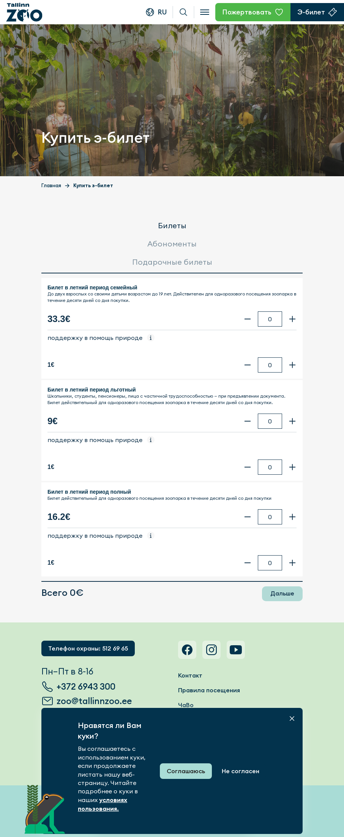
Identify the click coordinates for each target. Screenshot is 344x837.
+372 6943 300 (86, 686)
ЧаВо (186, 705)
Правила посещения (209, 690)
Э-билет (311, 12)
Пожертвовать (246, 12)
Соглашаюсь (186, 771)
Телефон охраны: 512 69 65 (88, 648)
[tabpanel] (172, 427)
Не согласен (240, 771)
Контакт (190, 675)
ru (162, 12)
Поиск (183, 12)
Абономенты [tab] (172, 243)
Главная (51, 185)
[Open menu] (204, 12)
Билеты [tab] (172, 225)
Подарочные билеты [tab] (172, 262)
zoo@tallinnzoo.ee (94, 701)
